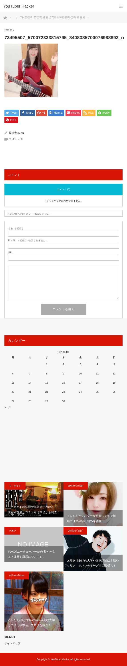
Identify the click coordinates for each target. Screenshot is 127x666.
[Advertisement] (63, 445)
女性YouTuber (75, 485)
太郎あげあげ (75, 530)
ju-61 (21, 132)
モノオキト (15, 485)
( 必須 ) (15, 228)
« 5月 (7, 407)
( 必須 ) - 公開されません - (27, 240)
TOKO (12, 530)
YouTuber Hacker (18, 6)
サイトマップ (12, 643)
